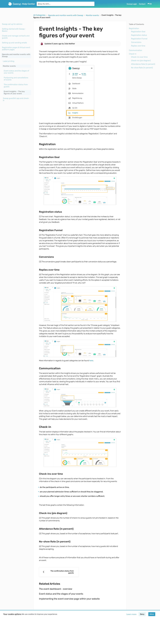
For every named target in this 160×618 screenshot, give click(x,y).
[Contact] (142, 4)
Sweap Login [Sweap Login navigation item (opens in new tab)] (132, 4)
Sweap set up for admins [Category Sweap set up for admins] (12, 24)
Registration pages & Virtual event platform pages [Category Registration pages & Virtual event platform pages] (16, 48)
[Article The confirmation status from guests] (16, 85)
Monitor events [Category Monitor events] (9, 66)
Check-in (132, 54)
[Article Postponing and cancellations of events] (16, 78)
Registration (134, 28)
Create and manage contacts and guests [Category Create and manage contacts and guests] (15, 37)
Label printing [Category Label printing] (8, 61)
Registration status (139, 35)
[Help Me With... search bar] (65, 4)
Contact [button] (142, 4)
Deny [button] (142, 614)
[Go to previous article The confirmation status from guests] (59, 572)
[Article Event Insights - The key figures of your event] (16, 92)
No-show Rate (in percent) (142, 68)
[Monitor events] (92, 15)
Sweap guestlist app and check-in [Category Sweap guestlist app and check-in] (16, 99)
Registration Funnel (139, 39)
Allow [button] (152, 614)
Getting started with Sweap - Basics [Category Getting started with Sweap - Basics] (14, 30)
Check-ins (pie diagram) (141, 61)
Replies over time (138, 46)
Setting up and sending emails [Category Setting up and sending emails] (14, 43)
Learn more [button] (131, 614)
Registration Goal (138, 32)
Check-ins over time (139, 57)
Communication (135, 50)
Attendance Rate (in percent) (143, 64)
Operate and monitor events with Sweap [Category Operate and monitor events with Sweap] (16, 55)
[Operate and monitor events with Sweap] (66, 15)
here (91, 360)
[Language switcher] (149, 4)
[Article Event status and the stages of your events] (16, 71)
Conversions (136, 42)
